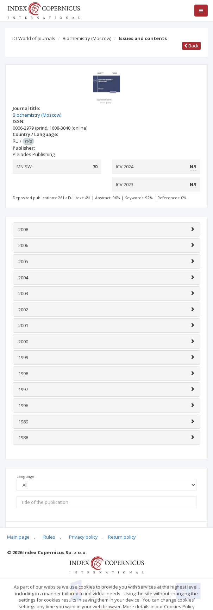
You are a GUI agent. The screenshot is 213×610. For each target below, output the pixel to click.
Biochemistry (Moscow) (87, 38)
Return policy (122, 537)
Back (191, 46)
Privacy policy (83, 537)
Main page (18, 537)
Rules (49, 537)
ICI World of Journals (33, 38)
